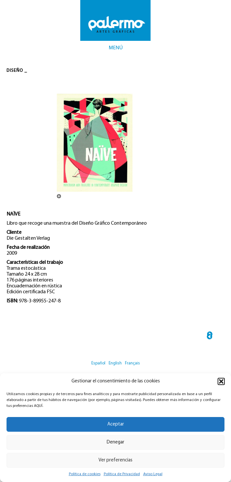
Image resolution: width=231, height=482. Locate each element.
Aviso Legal (152, 474)
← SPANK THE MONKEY (209, 336)
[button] (221, 381)
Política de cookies (84, 474)
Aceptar (115, 424)
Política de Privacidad (122, 474)
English (115, 363)
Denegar (115, 442)
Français (132, 363)
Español (98, 363)
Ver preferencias (115, 460)
